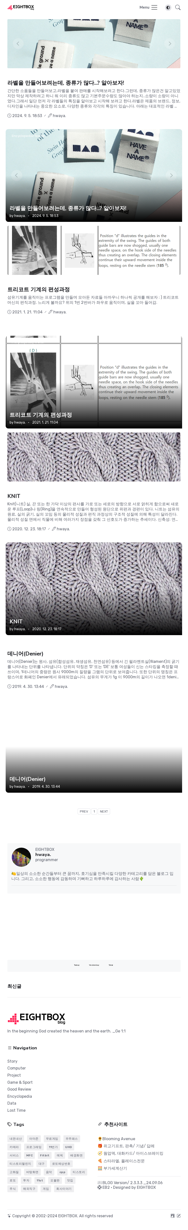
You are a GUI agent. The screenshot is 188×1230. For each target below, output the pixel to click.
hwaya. (20, 216)
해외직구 (29, 1188)
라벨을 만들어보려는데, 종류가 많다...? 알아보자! (65, 83)
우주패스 (72, 1138)
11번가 (53, 1147)
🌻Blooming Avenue (116, 1138)
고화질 (14, 1172)
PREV (84, 811)
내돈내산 (16, 1138)
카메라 (14, 1147)
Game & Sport (20, 1082)
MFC (29, 1155)
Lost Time (16, 1110)
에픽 (60, 1155)
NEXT (104, 811)
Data (11, 1103)
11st (40, 1180)
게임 (46, 1188)
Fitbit (44, 1155)
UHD (68, 1147)
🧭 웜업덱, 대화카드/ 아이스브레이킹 (130, 1153)
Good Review (19, 1089)
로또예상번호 (61, 1163)
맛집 (70, 1180)
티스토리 (79, 1172)
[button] (176, 8)
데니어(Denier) (25, 653)
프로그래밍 (34, 1147)
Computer (16, 1068)
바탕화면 (32, 1172)
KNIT (13, 496)
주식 (13, 1188)
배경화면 (76, 1155)
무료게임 (52, 1138)
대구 (42, 1163)
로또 (13, 1180)
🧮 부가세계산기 (112, 1168)
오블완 (55, 1180)
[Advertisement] (93, 927)
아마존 (34, 1138)
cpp (62, 1172)
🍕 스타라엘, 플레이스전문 (121, 1161)
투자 (26, 1180)
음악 (49, 1172)
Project (14, 1075)
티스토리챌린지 (20, 1163)
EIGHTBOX (146, 1187)
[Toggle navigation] (149, 8)
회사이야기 (64, 1188)
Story (12, 1061)
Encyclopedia (19, 1096)
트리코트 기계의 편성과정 (38, 289)
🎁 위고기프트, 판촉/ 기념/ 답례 (126, 1146)
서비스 (14, 1155)
